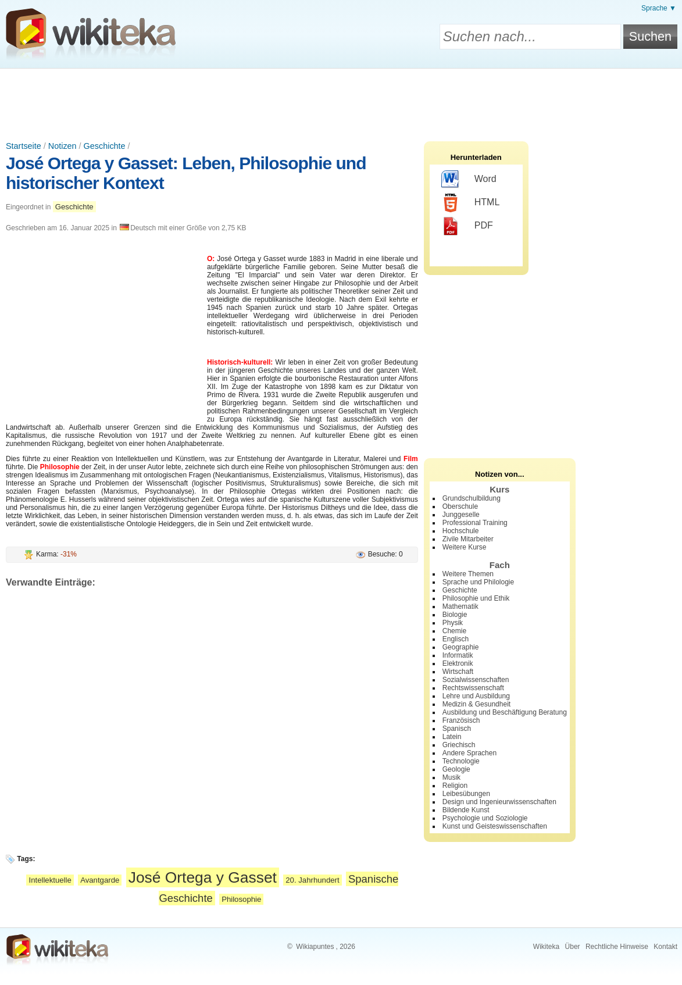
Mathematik (460, 606)
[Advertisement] (341, 101)
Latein (452, 737)
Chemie (454, 631)
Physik (452, 623)
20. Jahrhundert (312, 880)
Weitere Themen (468, 574)
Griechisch (459, 745)
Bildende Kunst (466, 810)
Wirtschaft (457, 672)
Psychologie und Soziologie (485, 818)
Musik (451, 777)
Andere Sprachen (469, 753)
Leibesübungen (466, 794)
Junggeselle (461, 515)
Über (572, 947)
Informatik (457, 655)
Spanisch (456, 729)
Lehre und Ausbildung (476, 696)
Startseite (23, 146)
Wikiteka (546, 947)
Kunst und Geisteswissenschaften (494, 826)
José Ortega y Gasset (202, 877)
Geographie (460, 647)
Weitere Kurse (464, 547)
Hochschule (460, 531)
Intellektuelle (49, 880)
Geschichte (105, 146)
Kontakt (665, 947)
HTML (470, 203)
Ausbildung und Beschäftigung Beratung (504, 712)
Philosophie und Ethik (475, 598)
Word (469, 179)
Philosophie (241, 899)
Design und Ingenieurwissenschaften (499, 802)
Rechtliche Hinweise (616, 947)
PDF (467, 226)
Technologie (461, 761)
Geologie (456, 769)
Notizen (62, 146)
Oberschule (460, 506)
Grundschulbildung (471, 498)
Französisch (461, 720)
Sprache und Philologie (478, 582)
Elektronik (457, 663)
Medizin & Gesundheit (476, 704)
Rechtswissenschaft (473, 688)
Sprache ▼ (658, 8)
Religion (454, 785)
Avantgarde (99, 880)
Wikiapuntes (315, 947)
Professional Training (475, 523)
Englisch (455, 639)
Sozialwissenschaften (475, 680)
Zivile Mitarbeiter (468, 539)
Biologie (454, 615)
